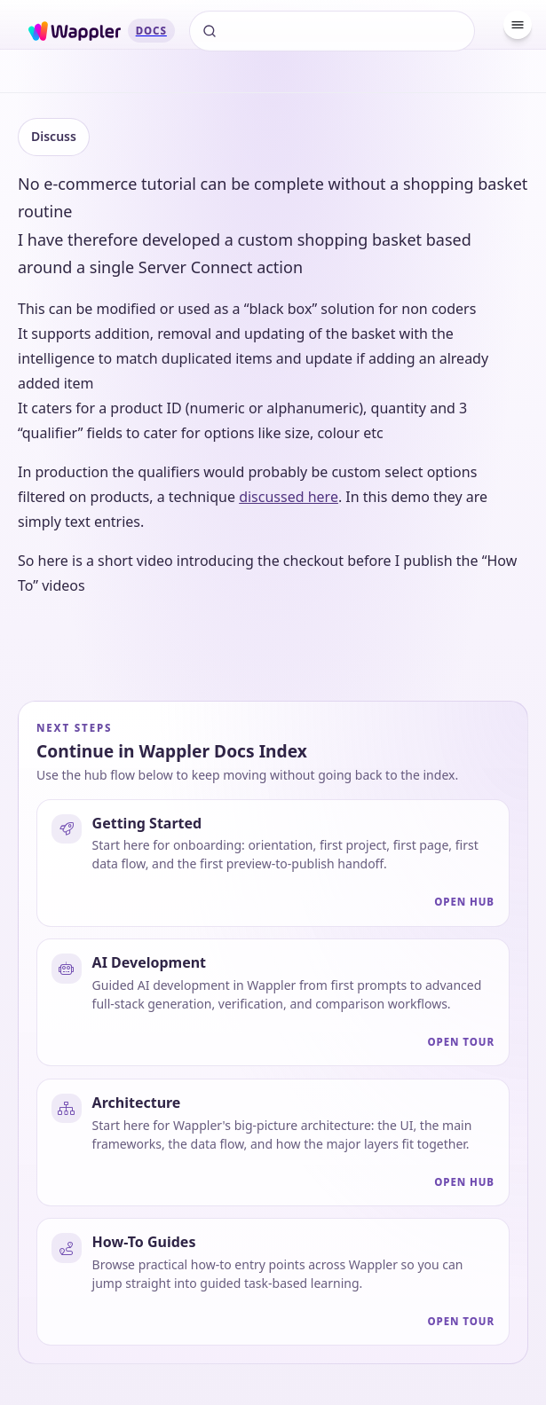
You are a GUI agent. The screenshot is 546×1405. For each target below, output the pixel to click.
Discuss (53, 136)
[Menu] (517, 25)
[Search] (332, 31)
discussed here (288, 496)
